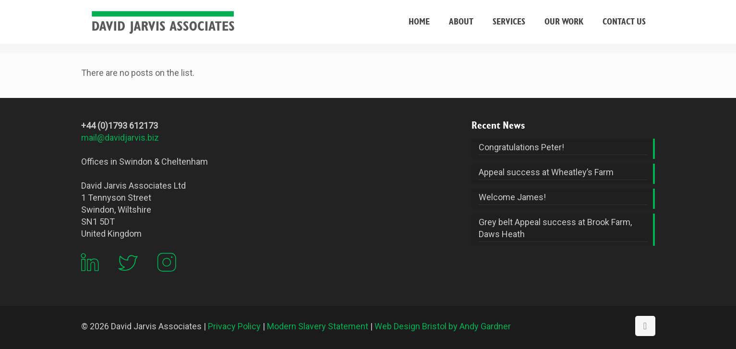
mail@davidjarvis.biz (120, 137)
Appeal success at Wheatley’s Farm (546, 172)
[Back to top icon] (645, 326)
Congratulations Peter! (521, 147)
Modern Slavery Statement (317, 326)
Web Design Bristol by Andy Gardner (442, 326)
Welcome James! (512, 197)
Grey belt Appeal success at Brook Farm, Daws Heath (555, 228)
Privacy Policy (234, 326)
